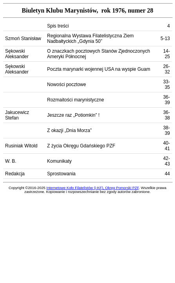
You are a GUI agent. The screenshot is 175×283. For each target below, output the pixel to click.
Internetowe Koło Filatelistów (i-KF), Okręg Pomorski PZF (93, 188)
